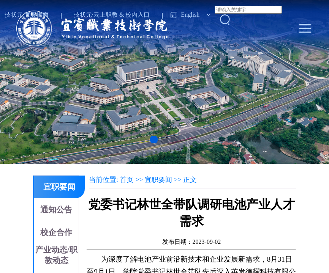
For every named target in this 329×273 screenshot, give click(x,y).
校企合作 (56, 232)
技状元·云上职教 (96, 14)
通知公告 (56, 209)
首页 (126, 180)
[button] (154, 139)
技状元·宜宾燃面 (27, 14)
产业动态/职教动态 (56, 255)
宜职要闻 (59, 186)
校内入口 (137, 14)
